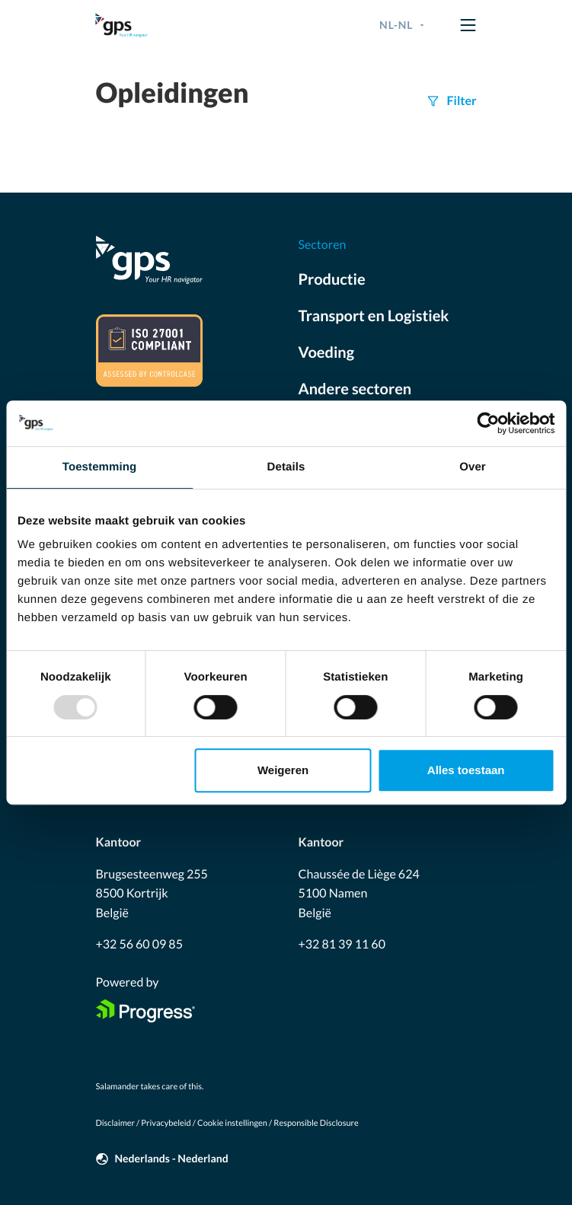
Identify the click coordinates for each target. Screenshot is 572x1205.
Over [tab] (472, 467)
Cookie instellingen (232, 1123)
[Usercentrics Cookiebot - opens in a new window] (487, 423)
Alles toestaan (466, 769)
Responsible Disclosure (315, 1123)
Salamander (117, 1087)
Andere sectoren (355, 389)
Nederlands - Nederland (171, 1158)
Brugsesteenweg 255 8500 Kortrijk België (152, 893)
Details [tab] (286, 467)
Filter (462, 101)
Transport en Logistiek (374, 316)
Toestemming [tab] (99, 467)
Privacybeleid (165, 1123)
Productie (332, 279)
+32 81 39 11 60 (342, 944)
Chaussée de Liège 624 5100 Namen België (359, 893)
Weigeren (282, 769)
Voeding (327, 352)
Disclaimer (115, 1123)
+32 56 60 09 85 (139, 944)
